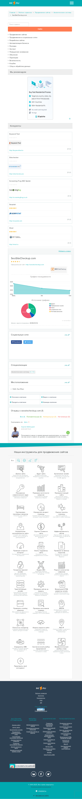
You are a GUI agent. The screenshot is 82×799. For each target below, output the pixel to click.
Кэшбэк (12, 63)
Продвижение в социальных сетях (22, 37)
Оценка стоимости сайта (49, 740)
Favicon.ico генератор (65, 741)
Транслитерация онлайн (66, 734)
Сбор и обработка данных (19, 66)
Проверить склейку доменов (49, 749)
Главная (12, 12)
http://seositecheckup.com (35, 265)
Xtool (11, 228)
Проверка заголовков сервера (16, 744)
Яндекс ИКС (49, 746)
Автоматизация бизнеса (18, 43)
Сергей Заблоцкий (28, 427)
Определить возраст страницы (49, 732)
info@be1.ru (41, 791)
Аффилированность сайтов (32, 725)
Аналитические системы (62, 12)
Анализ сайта (16, 725)
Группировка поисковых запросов (16, 737)
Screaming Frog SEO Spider (20, 181)
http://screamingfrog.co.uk (18, 197)
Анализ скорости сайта (16, 747)
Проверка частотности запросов (49, 725)
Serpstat (12, 204)
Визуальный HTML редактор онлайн (66, 737)
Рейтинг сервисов (25, 12)
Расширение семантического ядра (16, 733)
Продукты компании (18, 402)
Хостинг (12, 49)
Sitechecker (13, 157)
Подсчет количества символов (65, 731)
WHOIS (49, 752)
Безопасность (14, 61)
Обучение (13, 55)
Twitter (28, 342)
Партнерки (13, 58)
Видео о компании (48, 397)
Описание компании (18, 397)
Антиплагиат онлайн (16, 730)
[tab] (18, 460)
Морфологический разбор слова (16, 751)
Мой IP (66, 744)
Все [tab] (12, 460)
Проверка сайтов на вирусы (32, 732)
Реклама (12, 46)
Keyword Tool (14, 134)
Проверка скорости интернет (66, 724)
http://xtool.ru (13, 244)
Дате (27, 422)
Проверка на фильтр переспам (32, 729)
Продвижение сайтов (42, 12)
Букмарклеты (41, 698)
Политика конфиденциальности (41, 787)
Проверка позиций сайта (49, 729)
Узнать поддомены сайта (49, 743)
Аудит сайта (16, 727)
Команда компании (49, 402)
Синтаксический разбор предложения (66, 748)
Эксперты (41, 695)
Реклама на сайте (41, 796)
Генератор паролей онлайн (66, 727)
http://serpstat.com (15, 221)
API (41, 702)
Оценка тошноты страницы (16, 740)
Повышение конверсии (18, 52)
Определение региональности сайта (49, 736)
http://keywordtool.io (16, 150)
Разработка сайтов (16, 40)
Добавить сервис (65, 251)
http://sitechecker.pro (16, 174)
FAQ (41, 700)
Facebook (16, 342)
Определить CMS (49, 755)
